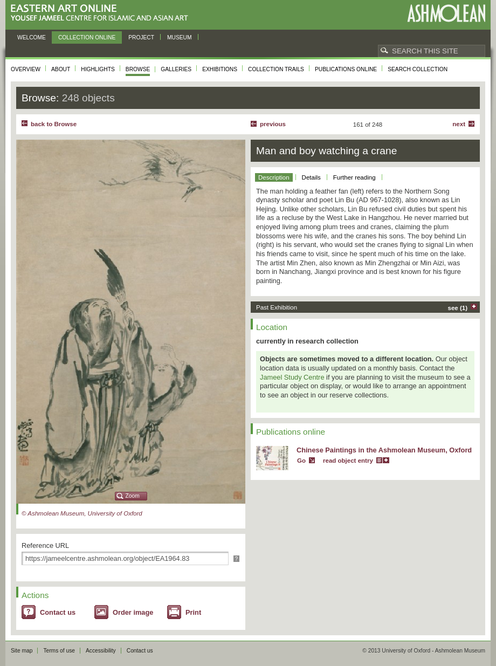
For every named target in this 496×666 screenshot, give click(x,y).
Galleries (176, 69)
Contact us (57, 612)
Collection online (86, 37)
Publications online (346, 69)
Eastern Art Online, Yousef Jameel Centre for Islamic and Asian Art (102, 13)
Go (301, 460)
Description (274, 177)
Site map (21, 651)
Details (311, 177)
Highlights (98, 69)
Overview (25, 69)
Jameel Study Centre (292, 377)
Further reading (354, 177)
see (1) (458, 308)
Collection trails (276, 69)
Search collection (417, 69)
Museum (179, 37)
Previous (273, 124)
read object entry (348, 460)
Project (141, 37)
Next (458, 124)
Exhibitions (219, 69)
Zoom (133, 496)
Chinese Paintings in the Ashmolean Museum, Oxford (384, 450)
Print (193, 612)
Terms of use (59, 651)
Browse (138, 69)
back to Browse (54, 124)
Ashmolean (446, 13)
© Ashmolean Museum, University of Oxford (82, 513)
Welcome (31, 37)
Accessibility (101, 651)
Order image (133, 612)
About (60, 69)
